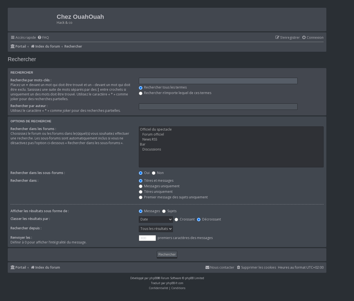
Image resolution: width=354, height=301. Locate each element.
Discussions (231, 149)
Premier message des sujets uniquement (173, 197)
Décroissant (209, 219)
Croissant (185, 219)
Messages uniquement (159, 186)
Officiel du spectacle (231, 129)
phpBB (153, 278)
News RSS (231, 139)
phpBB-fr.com (174, 283)
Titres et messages (156, 180)
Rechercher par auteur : (29, 105)
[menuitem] (43, 37)
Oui (144, 172)
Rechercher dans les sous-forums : (38, 172)
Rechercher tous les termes (163, 87)
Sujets (169, 211)
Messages (149, 211)
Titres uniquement (156, 191)
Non (158, 172)
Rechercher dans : (24, 180)
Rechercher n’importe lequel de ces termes (175, 92)
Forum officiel (231, 134)
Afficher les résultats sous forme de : (40, 211)
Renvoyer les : (21, 237)
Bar (231, 144)
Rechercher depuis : (26, 228)
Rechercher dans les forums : (33, 128)
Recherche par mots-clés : (31, 80)
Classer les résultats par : (30, 218)
